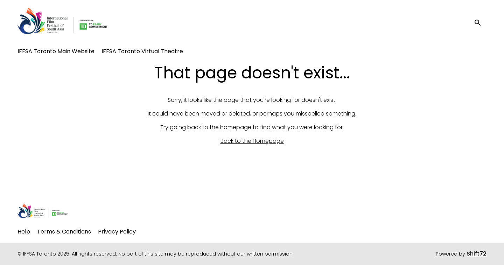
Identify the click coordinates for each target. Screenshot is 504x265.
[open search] (480, 22)
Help (24, 232)
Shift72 (476, 254)
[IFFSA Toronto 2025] (43, 212)
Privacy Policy (117, 232)
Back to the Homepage (252, 141)
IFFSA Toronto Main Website (56, 51)
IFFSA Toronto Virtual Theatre (142, 51)
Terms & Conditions (64, 232)
